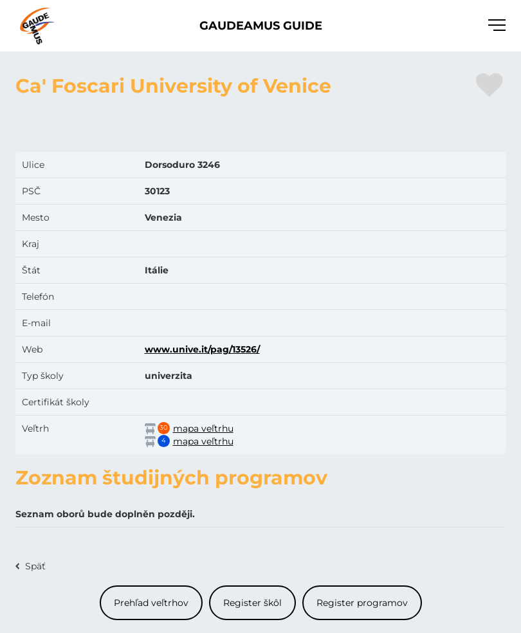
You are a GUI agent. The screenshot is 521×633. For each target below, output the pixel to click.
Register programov (362, 603)
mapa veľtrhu (203, 428)
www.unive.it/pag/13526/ (202, 349)
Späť (35, 566)
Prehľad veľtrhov (151, 603)
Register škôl (252, 603)
